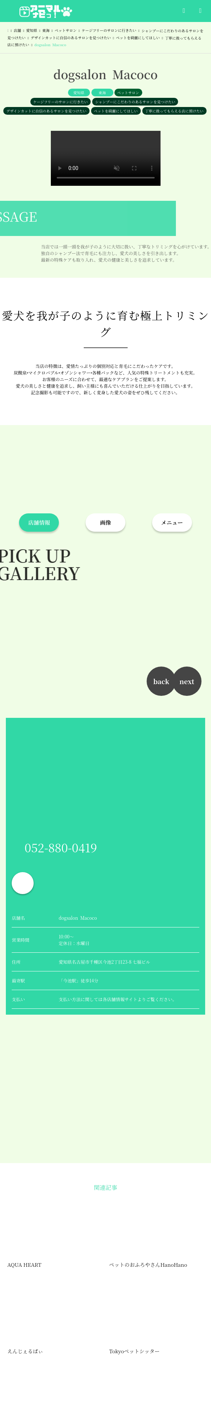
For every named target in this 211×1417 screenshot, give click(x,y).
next (187, 681)
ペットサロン (128, 92)
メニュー (172, 522)
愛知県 (79, 92)
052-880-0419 (61, 847)
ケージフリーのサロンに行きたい (60, 101)
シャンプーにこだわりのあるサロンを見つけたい (135, 101)
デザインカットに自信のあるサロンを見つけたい (46, 111)
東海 (102, 92)
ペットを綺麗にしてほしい (116, 111)
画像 (105, 522)
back (161, 681)
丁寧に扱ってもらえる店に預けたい (174, 111)
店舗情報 (39, 522)
